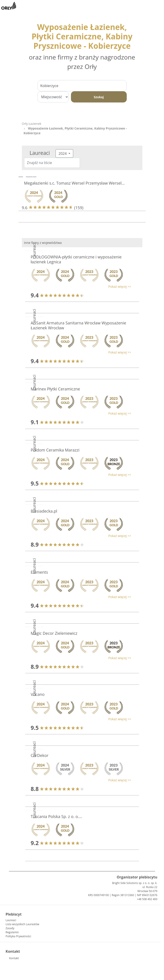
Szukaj (99, 97)
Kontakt (14, 958)
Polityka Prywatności (18, 936)
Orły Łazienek (32, 123)
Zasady (10, 928)
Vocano (38, 694)
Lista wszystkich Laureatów (22, 924)
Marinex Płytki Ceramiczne (55, 389)
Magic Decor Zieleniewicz (54, 633)
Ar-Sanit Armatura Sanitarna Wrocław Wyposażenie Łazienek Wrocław (78, 325)
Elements (39, 572)
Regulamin (12, 932)
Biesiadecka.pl (44, 511)
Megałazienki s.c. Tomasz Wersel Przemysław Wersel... (74, 183)
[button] (80, 286)
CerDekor (40, 755)
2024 (63, 153)
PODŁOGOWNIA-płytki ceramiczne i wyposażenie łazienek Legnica (76, 259)
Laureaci (11, 920)
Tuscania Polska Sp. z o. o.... (56, 816)
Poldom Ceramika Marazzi (55, 450)
